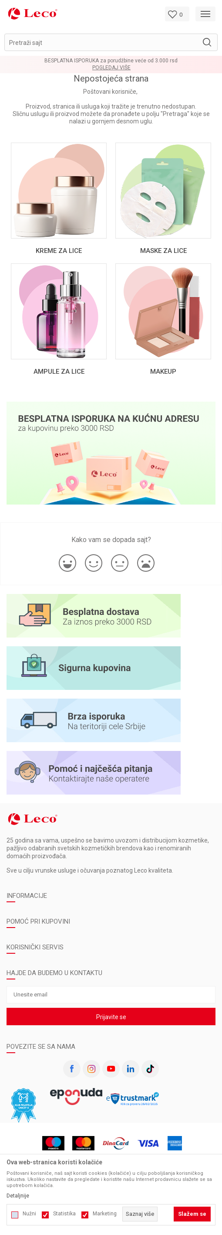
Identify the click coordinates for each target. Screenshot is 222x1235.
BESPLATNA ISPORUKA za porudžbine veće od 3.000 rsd (111, 61)
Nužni (29, 1213)
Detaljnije (18, 1195)
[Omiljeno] (177, 14)
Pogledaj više (111, 68)
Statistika (64, 1213)
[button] (111, 42)
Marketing (105, 1213)
